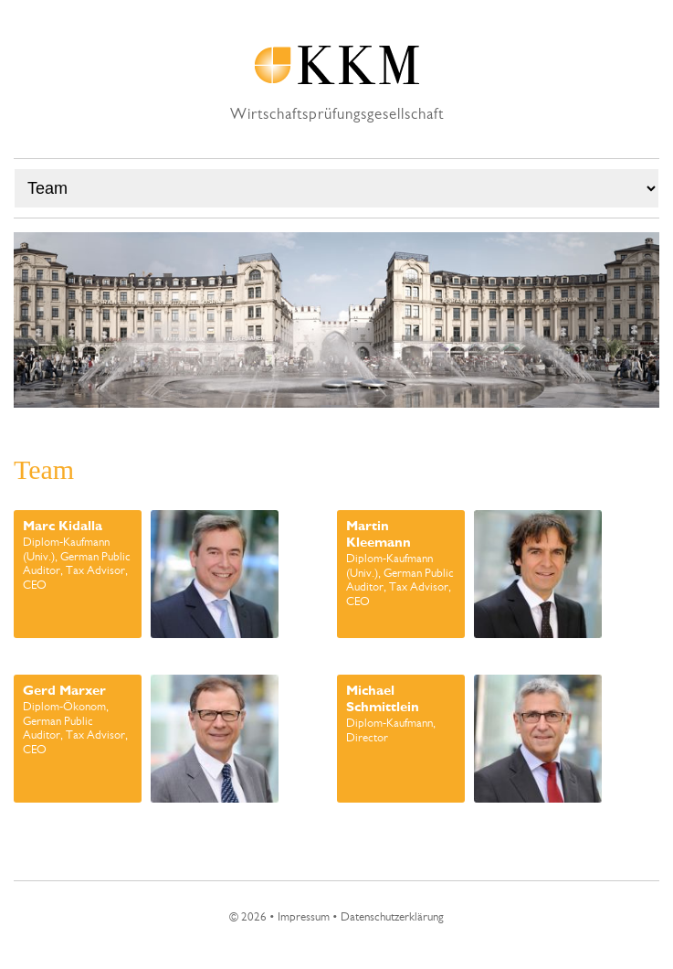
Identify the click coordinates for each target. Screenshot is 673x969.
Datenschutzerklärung (392, 917)
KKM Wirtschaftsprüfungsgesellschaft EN (337, 65)
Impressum (304, 917)
